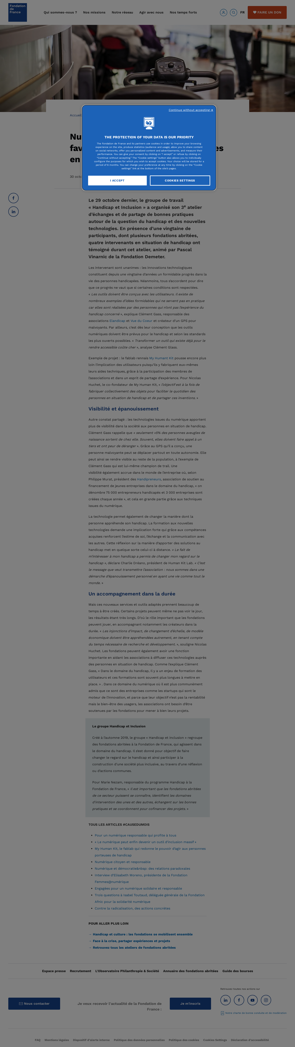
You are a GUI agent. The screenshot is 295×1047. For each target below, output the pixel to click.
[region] (149, 148)
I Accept (117, 180)
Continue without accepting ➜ (191, 110)
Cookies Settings (180, 180)
